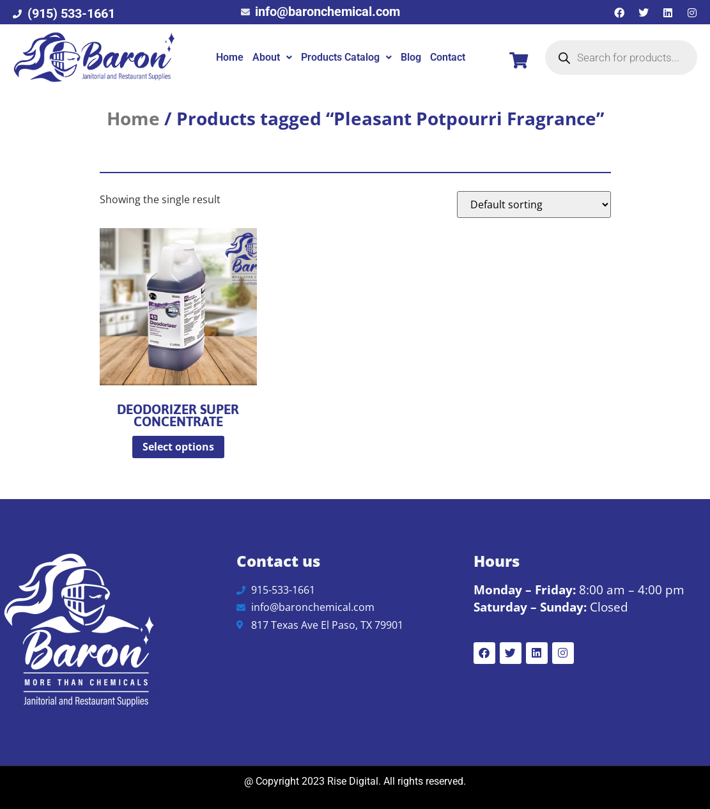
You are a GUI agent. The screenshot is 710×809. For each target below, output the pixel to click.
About (272, 57)
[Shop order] (534, 204)
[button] (272, 57)
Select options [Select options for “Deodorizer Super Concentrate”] (178, 447)
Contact (447, 57)
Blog (411, 57)
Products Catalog (346, 57)
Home (229, 57)
